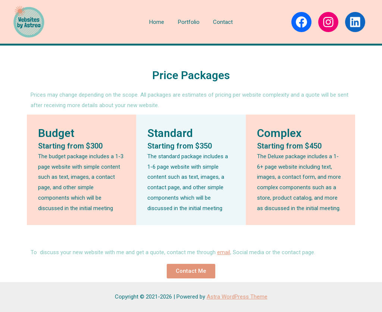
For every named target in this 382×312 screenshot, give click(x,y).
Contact (221, 22)
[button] (191, 271)
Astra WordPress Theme (237, 296)
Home (159, 22)
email (223, 252)
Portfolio (189, 22)
